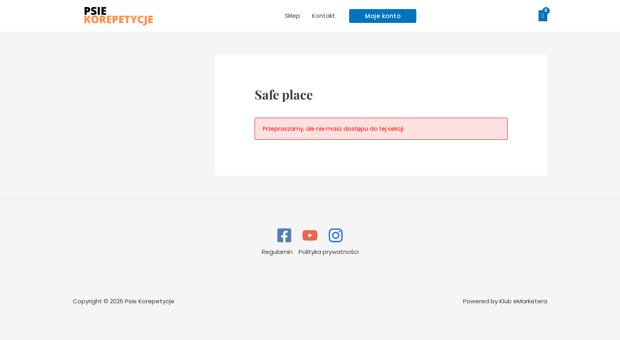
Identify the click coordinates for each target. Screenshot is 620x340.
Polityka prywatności (329, 252)
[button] (382, 16)
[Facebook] (284, 235)
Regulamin (277, 252)
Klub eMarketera (523, 301)
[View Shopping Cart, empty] (543, 16)
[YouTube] (310, 235)
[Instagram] (336, 235)
